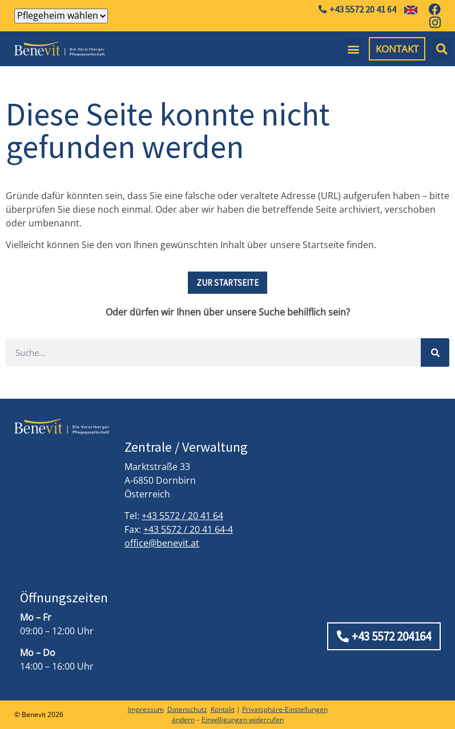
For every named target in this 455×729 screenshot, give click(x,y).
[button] (353, 48)
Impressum (146, 709)
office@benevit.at (161, 543)
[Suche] (435, 352)
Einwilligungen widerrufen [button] (243, 719)
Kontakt (223, 709)
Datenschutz (187, 709)
